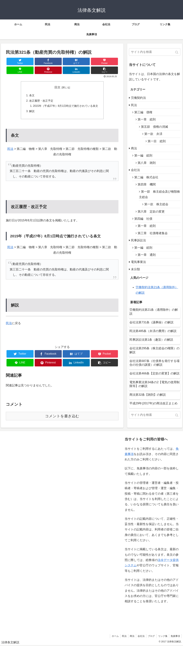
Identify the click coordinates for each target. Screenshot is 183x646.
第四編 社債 (143, 218)
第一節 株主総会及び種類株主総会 (159, 194)
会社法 (135, 170)
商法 (134, 148)
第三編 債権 (143, 112)
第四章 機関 (147, 184)
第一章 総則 (147, 119)
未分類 (135, 269)
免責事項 (175, 636)
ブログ (150, 636)
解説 (31, 111)
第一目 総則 (157, 141)
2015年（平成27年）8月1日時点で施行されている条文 (65, 106)
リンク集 (162, 636)
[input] (154, 52)
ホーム (113, 636)
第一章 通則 (147, 254)
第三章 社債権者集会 (153, 233)
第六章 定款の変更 (151, 211)
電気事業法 (138, 262)
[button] (177, 52)
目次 (57, 87)
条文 (31, 95)
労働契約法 (138, 97)
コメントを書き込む (62, 417)
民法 (10, 149)
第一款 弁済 (153, 134)
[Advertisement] (30, 532)
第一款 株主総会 (156, 204)
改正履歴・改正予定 (41, 100)
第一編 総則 (143, 155)
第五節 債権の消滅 (154, 126)
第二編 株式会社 (146, 177)
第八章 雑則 (147, 162)
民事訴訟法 (138, 240)
